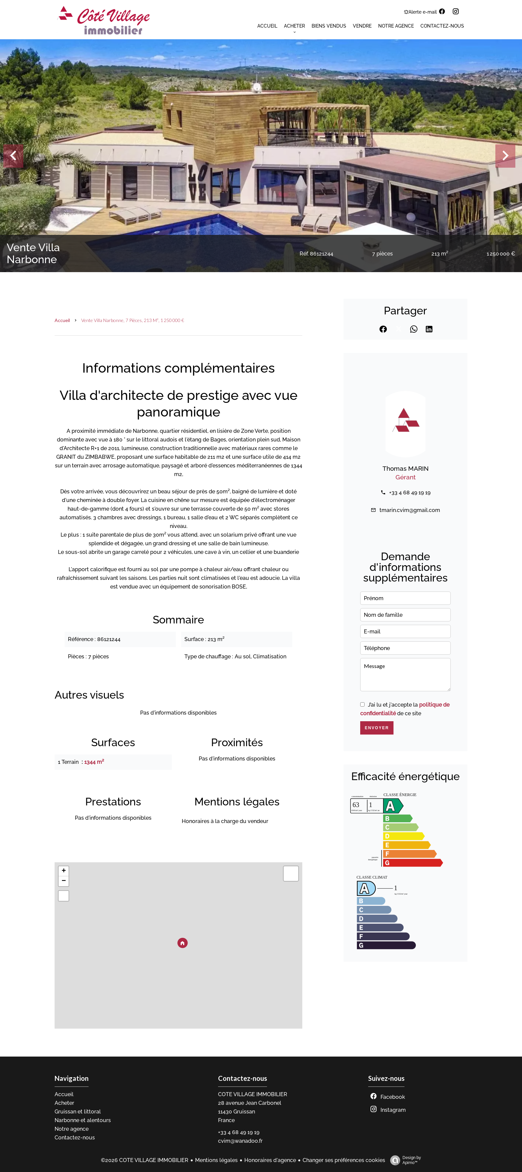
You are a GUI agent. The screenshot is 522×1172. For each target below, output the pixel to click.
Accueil (62, 320)
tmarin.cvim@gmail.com (410, 510)
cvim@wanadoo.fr (240, 1141)
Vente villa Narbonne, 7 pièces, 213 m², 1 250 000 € (132, 320)
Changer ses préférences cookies (344, 1160)
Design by (404, 1160)
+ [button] (64, 871)
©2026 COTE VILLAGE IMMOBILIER (144, 1160)
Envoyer (377, 728)
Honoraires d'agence (270, 1160)
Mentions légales (216, 1160)
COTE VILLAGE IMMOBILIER (252, 1094)
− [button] (64, 881)
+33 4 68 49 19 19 (409, 492)
